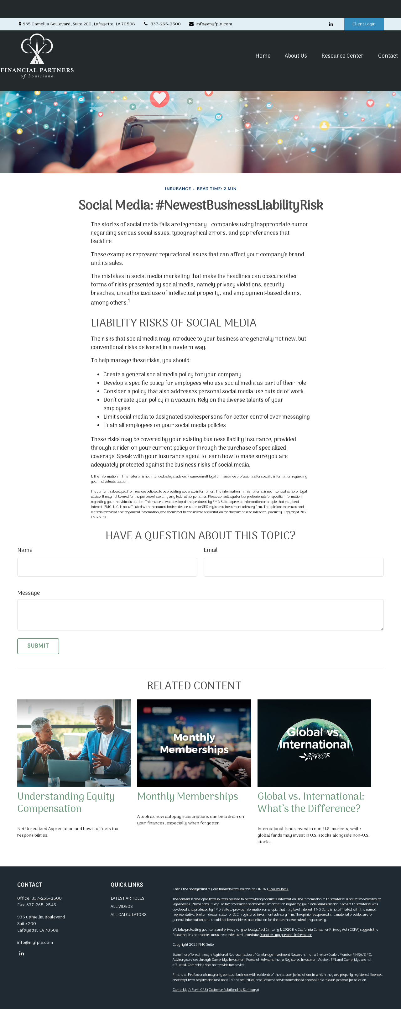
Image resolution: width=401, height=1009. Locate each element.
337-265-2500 (162, 6)
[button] (246, 38)
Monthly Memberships (187, 797)
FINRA (357, 955)
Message (28, 593)
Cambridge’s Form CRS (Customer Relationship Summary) (216, 990)
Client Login (364, 6)
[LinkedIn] (331, 6)
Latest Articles (127, 898)
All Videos (122, 906)
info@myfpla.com (210, 6)
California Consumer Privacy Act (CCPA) (329, 930)
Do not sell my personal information (286, 935)
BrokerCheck (278, 889)
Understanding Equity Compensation (66, 803)
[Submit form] (38, 646)
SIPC (367, 955)
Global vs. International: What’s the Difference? (311, 803)
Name (24, 550)
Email (210, 550)
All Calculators (129, 914)
